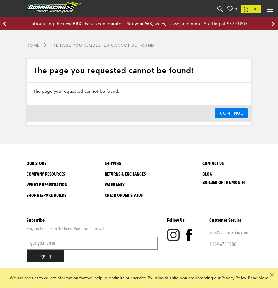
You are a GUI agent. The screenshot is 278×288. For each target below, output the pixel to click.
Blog (207, 174)
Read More (258, 278)
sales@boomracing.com (228, 232)
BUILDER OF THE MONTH (223, 183)
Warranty (115, 185)
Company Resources (46, 174)
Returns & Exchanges (125, 174)
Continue (231, 113)
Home (33, 45)
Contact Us (213, 163)
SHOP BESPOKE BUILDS (46, 195)
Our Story (37, 163)
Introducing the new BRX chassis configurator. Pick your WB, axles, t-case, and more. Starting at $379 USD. (139, 24)
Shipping (113, 163)
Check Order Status (124, 195)
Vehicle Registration (47, 185)
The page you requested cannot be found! (103, 45)
